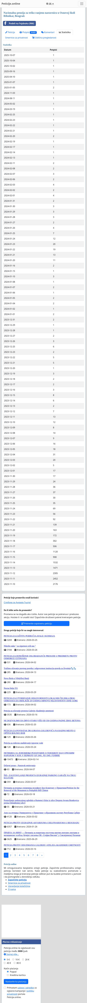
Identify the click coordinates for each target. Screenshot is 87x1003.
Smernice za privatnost (16, 37)
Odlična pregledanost (44, 37)
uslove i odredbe (26, 987)
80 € (19, 963)
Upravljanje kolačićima (19, 886)
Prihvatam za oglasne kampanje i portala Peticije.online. (22, 992)
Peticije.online (11, 3)
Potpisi (28, 32)
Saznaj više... (11, 954)
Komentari (47, 32)
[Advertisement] (21, 921)
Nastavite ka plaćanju (16, 981)
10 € (17, 959)
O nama (12, 889)
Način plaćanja (11, 968)
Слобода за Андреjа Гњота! (17, 602)
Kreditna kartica (18, 975)
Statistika (65, 32)
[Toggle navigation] (81, 3)
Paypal (13, 971)
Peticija (10, 32)
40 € (9, 963)
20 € (27, 959)
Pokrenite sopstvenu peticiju (36, 623)
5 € (8, 959)
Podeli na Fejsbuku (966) (18, 23)
